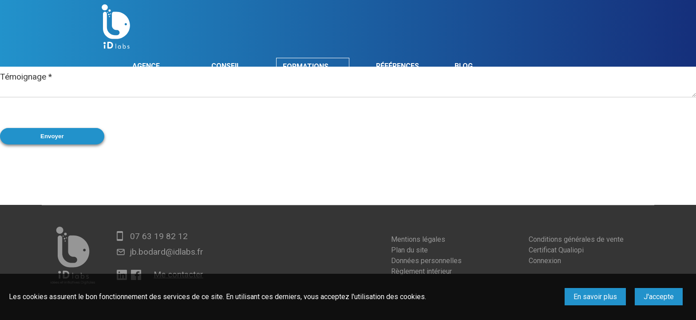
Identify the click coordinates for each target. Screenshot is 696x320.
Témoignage (26, 77)
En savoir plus (595, 296)
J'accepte (659, 296)
